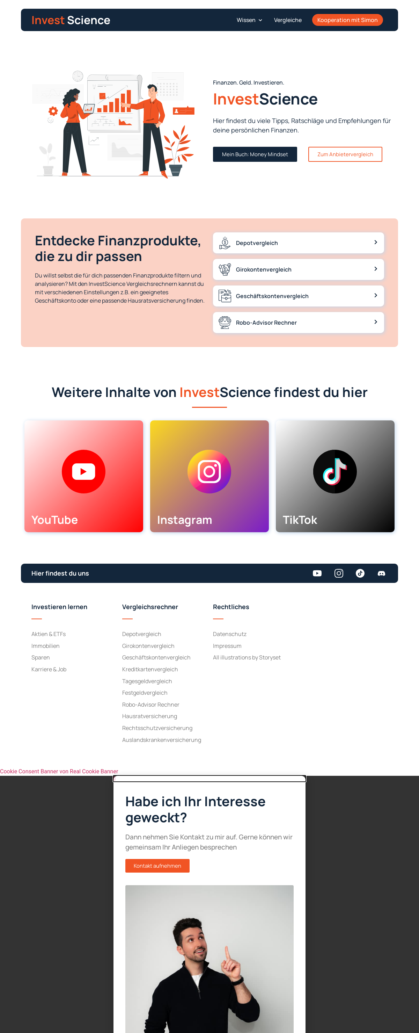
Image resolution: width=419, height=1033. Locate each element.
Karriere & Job (48, 669)
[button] (248, 20)
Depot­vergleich (141, 634)
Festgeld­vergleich (145, 692)
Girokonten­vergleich (148, 646)
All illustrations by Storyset (247, 657)
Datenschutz (230, 634)
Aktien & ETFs (48, 634)
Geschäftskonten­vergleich (156, 657)
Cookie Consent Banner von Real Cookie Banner (59, 771)
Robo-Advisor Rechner (150, 704)
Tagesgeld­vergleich (147, 681)
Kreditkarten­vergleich (150, 669)
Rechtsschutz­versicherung (157, 728)
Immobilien (45, 646)
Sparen (40, 657)
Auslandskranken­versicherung (161, 740)
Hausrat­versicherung (149, 716)
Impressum (227, 646)
